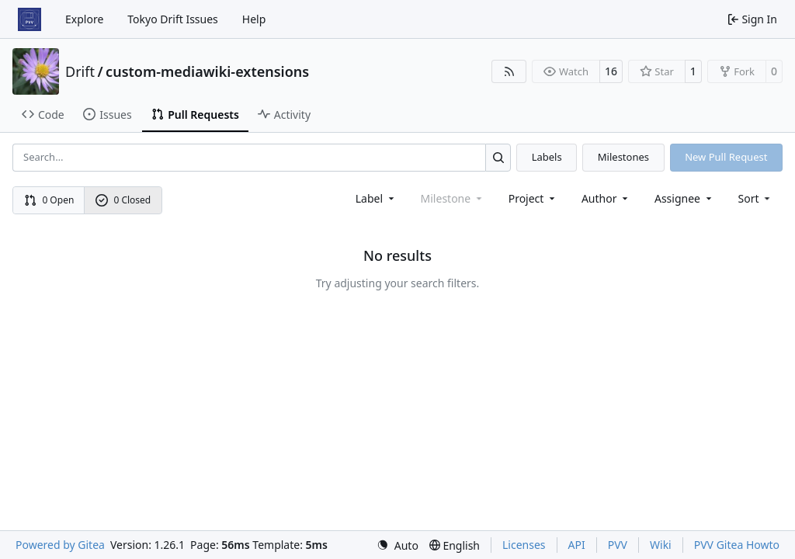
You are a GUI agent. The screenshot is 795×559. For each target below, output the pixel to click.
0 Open (49, 200)
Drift (80, 71)
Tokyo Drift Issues (172, 19)
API (576, 544)
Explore (84, 19)
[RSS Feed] (509, 71)
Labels (547, 157)
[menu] (755, 198)
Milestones (623, 157)
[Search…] (498, 157)
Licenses (524, 544)
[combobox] (376, 198)
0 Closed (123, 200)
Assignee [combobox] (684, 198)
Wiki (661, 544)
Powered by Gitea (60, 544)
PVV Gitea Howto (736, 544)
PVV (617, 544)
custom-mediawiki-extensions (207, 71)
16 (611, 71)
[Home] (29, 19)
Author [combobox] (605, 198)
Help (254, 19)
